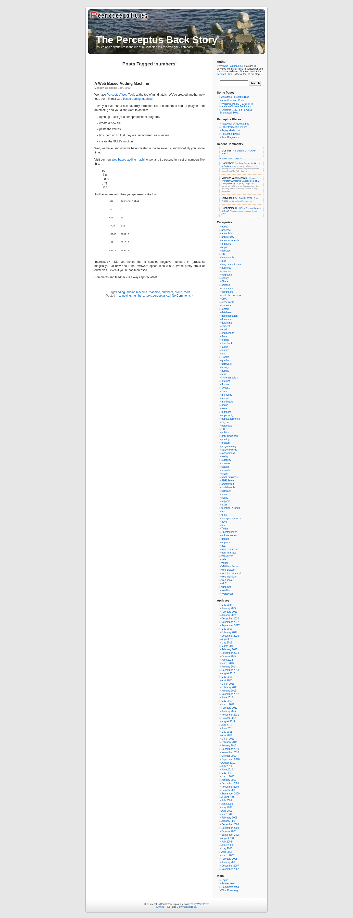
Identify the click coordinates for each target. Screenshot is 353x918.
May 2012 (226, 701)
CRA (224, 298)
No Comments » (182, 295)
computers (227, 291)
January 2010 (228, 780)
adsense (226, 230)
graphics (226, 360)
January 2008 (228, 862)
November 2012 (230, 694)
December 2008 (230, 824)
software (226, 491)
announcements (230, 240)
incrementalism (229, 377)
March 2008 (227, 855)
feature (225, 350)
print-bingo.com (229, 436)
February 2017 (229, 632)
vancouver (227, 556)
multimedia (227, 401)
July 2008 (226, 841)
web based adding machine (134, 99)
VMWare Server (230, 566)
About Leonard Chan (232, 100)
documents (227, 319)
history (224, 367)
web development (230, 573)
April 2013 (226, 680)
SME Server (228, 480)
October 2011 (228, 718)
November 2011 (230, 714)
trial (223, 525)
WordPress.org (229, 890)
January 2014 (228, 666)
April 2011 (226, 735)
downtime (226, 322)
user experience (230, 549)
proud (178, 292)
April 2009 (226, 810)
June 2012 (227, 697)
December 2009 (230, 783)
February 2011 (229, 742)
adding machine (136, 292)
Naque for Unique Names (235, 123)
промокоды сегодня (230, 158)
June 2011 (227, 728)
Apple (224, 247)
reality (224, 456)
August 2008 (228, 838)
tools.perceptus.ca (157, 295)
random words (229, 449)
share (224, 473)
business (226, 267)
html (223, 374)
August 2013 (228, 673)
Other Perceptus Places (234, 127)
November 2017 (230, 622)
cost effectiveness (231, 295)
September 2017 (230, 625)
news (224, 408)
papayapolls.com (230, 418)
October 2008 (228, 831)
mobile (224, 398)
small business (229, 477)
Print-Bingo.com (230, 137)
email (224, 329)
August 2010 (228, 762)
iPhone (225, 384)
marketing (226, 394)
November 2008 (230, 828)
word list (225, 590)
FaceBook (226, 343)
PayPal (225, 422)
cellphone (226, 274)
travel (224, 521)
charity (224, 278)
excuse (225, 340)
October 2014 (228, 656)
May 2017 (226, 629)
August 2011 (228, 721)
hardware (226, 364)
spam (224, 494)
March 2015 (227, 646)
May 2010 (226, 773)
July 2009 (226, 800)
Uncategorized (229, 532)
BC (223, 254)
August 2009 (228, 797)
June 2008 (227, 845)
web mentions (229, 576)
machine (154, 292)
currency (226, 305)
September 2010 (230, 759)
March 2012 (227, 704)
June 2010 (227, 769)
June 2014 (227, 659)
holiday (225, 370)
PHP (224, 429)
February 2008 (229, 858)
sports (224, 497)
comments (227, 288)
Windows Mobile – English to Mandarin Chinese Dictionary (236, 105)
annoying (125, 295)
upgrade (225, 542)
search (225, 466)
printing (225, 439)
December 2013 (230, 670)
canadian (226, 271)
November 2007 (230, 869)
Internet (225, 381)
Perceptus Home (230, 134)
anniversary (227, 237)
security (225, 470)
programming (228, 446)
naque (224, 405)
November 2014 (230, 653)
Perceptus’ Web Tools (121, 94)
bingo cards (227, 257)
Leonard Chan (224, 74)
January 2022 (228, 608)
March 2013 (227, 683)
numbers (167, 292)
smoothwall (227, 484)
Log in (224, 880)
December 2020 (230, 618)
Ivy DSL (225, 388)
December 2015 (230, 635)
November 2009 (230, 786)
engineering (227, 333)
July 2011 (226, 725)
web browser (228, 569)
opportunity (227, 415)
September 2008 (230, 834)
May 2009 (226, 807)
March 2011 (227, 738)
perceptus (226, 425)
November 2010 (230, 752)
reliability (226, 460)
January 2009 (228, 821)
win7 (224, 583)
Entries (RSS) (163, 906)
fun (223, 353)
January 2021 (228, 615)
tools (187, 292)
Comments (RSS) (186, 906)
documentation (229, 315)
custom (225, 309)
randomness (228, 453)
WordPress (227, 593)
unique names (229, 535)
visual (224, 563)
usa (223, 545)
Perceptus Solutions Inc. (230, 66)
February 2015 (229, 649)
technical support (230, 508)
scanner (225, 463)
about (224, 226)
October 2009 (228, 790)
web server (227, 580)
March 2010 (227, 776)
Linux (224, 391)
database (226, 312)
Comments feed (230, 887)
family (224, 346)
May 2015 (226, 642)
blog (223, 261)
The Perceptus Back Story (156, 39)
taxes (224, 504)
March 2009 (227, 814)
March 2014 (227, 663)
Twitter (224, 528)
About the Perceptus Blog (235, 97)
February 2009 (229, 817)
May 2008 (226, 848)
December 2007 (230, 865)
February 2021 (229, 611)
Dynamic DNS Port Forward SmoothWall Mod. (235, 111)
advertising (227, 233)
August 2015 (228, 639)
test (223, 511)
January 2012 (228, 711)
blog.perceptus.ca (231, 264)
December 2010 (230, 749)
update (225, 539)
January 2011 (228, 745)
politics (225, 432)
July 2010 (226, 766)
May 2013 (226, 677)
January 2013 (228, 690)
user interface (228, 552)
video (224, 559)
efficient (225, 326)
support (225, 501)
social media (228, 487)
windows (226, 587)
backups (225, 250)
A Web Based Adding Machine (121, 83)
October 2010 (228, 756)
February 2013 (229, 687)
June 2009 (227, 804)
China (224, 281)
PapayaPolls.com (230, 130)
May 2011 (226, 731)
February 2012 (229, 707)
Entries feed (227, 883)
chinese (225, 285)
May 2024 (226, 605)
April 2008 (226, 852)
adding (120, 292)
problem (225, 442)
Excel (224, 336)
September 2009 (230, 793)
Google (225, 357)
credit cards (227, 302)
